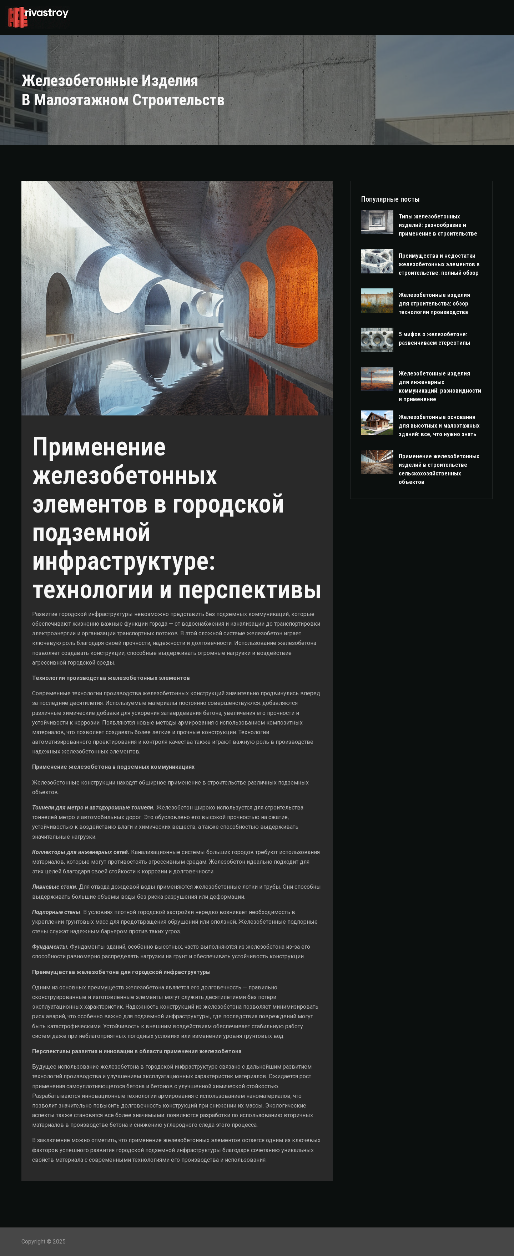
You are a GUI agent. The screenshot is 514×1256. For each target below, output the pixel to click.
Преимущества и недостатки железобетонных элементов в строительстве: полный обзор (439, 264)
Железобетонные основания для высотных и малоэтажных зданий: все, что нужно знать (439, 425)
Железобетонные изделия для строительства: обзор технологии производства (434, 303)
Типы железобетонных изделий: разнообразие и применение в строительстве (438, 225)
